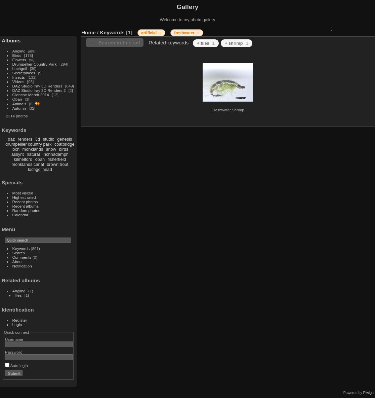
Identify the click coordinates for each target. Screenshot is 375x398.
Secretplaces (23, 73)
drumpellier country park (28, 144)
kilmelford (23, 159)
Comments (22, 257)
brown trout (57, 164)
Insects (18, 77)
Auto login (16, 365)
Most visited (22, 193)
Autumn (19, 108)
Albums (11, 40)
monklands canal (28, 164)
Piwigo (368, 393)
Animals (19, 104)
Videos (18, 81)
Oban (17, 99)
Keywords (21, 248)
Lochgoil (19, 68)
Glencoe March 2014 (30, 95)
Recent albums (25, 206)
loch (15, 149)
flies (18, 295)
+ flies (206, 43)
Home (88, 32)
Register (19, 320)
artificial (149, 33)
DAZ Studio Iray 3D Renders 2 (39, 90)
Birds (17, 55)
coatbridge (64, 144)
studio (48, 139)
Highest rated (24, 197)
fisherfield (57, 159)
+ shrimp (236, 43)
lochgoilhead (40, 169)
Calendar (20, 215)
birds (63, 149)
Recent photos (25, 202)
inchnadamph (56, 154)
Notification (22, 266)
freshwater (185, 33)
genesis (64, 139)
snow (51, 149)
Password (14, 352)
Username (14, 339)
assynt (17, 154)
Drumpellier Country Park (34, 64)
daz (11, 139)
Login (17, 324)
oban (40, 159)
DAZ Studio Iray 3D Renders (37, 86)
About (17, 261)
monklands (33, 149)
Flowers (19, 60)
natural (33, 154)
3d (37, 139)
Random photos (26, 210)
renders (25, 139)
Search (18, 253)
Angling (19, 51)
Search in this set (119, 42)
